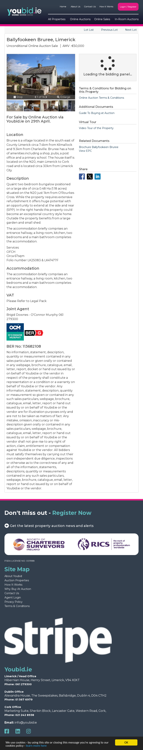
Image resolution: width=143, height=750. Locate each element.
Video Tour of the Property (96, 128)
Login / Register (128, 6)
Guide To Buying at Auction (97, 113)
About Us (75, 6)
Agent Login (12, 597)
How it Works (106, 6)
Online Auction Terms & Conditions (101, 97)
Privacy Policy (13, 601)
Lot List (89, 29)
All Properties (56, 19)
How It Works (13, 584)
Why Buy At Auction (17, 589)
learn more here (36, 746)
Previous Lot (109, 29)
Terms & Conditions (17, 606)
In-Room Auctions (127, 19)
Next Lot (131, 29)
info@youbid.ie (26, 722)
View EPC (85, 150)
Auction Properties (16, 580)
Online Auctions (80, 19)
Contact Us (90, 6)
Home (63, 6)
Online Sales (102, 19)
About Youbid (13, 576)
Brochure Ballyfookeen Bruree (98, 147)
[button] (36, 97)
